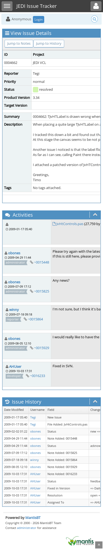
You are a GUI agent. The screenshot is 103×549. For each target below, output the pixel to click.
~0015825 (41, 291)
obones (14, 253)
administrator (26, 528)
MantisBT (32, 517)
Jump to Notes (18, 43)
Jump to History (48, 43)
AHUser (15, 366)
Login (39, 19)
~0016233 (37, 375)
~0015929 (41, 347)
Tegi (33, 417)
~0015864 (35, 319)
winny (14, 309)
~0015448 (41, 262)
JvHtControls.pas (69, 223)
